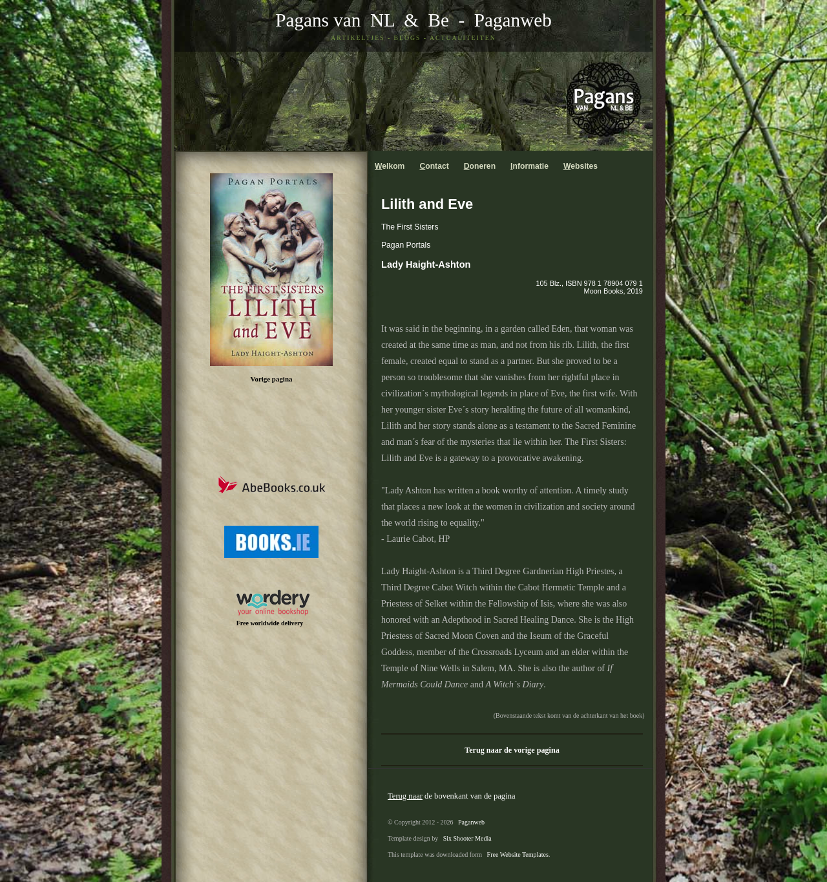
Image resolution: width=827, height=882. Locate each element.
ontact (433, 166)
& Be (422, 20)
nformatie (529, 166)
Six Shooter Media (467, 838)
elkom (389, 166)
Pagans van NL (334, 20)
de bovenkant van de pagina (452, 796)
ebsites (580, 166)
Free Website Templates (518, 854)
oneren (480, 166)
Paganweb (513, 20)
